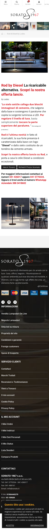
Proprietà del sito (9, 333)
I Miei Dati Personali (10, 437)
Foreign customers (10, 346)
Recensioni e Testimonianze (14, 382)
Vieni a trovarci (9, 167)
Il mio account (8, 395)
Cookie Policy (7, 401)
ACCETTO (10, 525)
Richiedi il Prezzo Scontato (29, 167)
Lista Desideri (7, 450)
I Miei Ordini (7, 424)
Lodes (6, 99)
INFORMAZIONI (37, 525)
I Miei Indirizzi (8, 430)
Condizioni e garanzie (11, 340)
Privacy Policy (7, 408)
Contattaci (6, 369)
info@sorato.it (13, 488)
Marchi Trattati (8, 375)
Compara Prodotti (9, 457)
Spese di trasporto (10, 353)
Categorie (5, 2)
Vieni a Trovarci (8, 388)
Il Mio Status (7, 443)
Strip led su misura (10, 327)
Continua (43, 286)
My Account (38, 2)
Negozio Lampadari (10, 320)
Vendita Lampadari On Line (14, 313)
